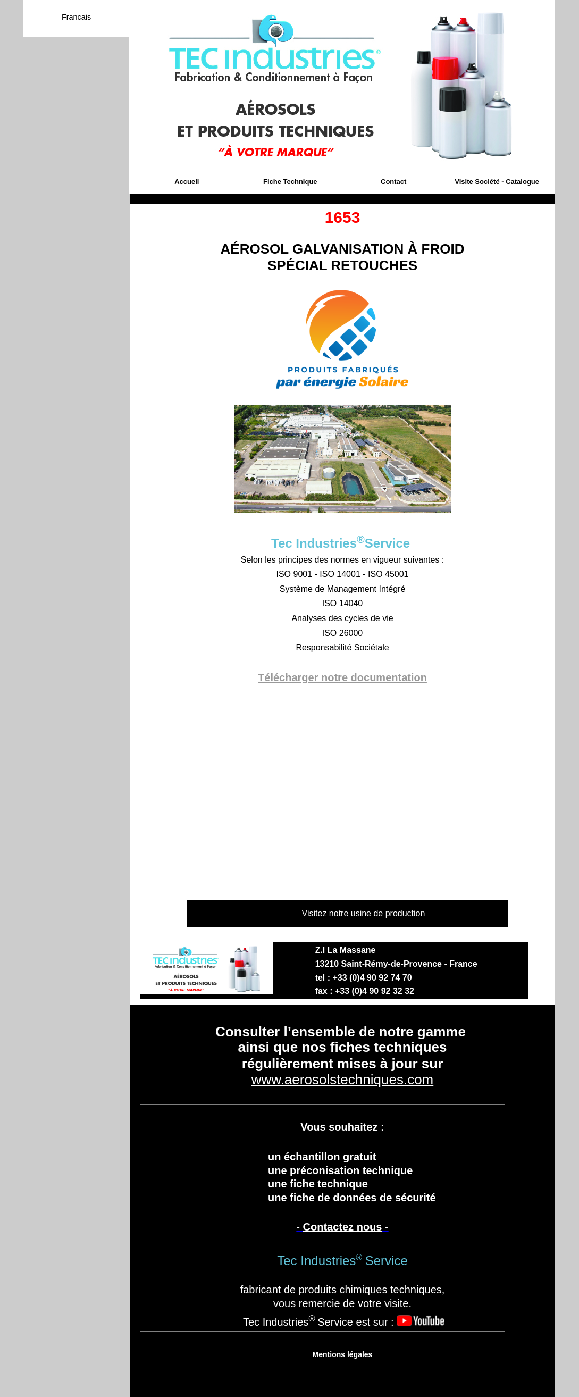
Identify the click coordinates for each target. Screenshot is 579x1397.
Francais (76, 17)
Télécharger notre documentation (342, 677)
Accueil (186, 182)
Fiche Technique (290, 182)
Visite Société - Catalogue (497, 182)
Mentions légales (343, 1354)
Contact (393, 182)
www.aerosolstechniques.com (342, 1080)
